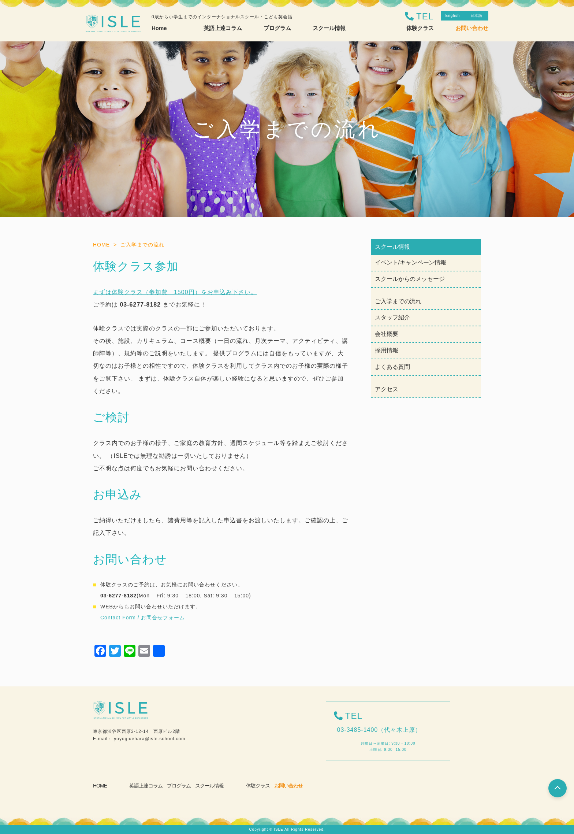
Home (159, 28)
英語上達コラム (146, 786)
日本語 (476, 16)
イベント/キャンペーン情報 (410, 262)
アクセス (386, 389)
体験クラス (420, 28)
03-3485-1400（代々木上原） (379, 730)
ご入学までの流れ (398, 301)
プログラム (179, 786)
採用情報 (386, 350)
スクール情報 (209, 786)
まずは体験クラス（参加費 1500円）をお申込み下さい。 (175, 292)
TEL (424, 16)
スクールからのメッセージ (410, 279)
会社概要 (386, 334)
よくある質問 (392, 367)
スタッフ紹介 (392, 317)
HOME (100, 786)
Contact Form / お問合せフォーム (142, 617)
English (453, 16)
